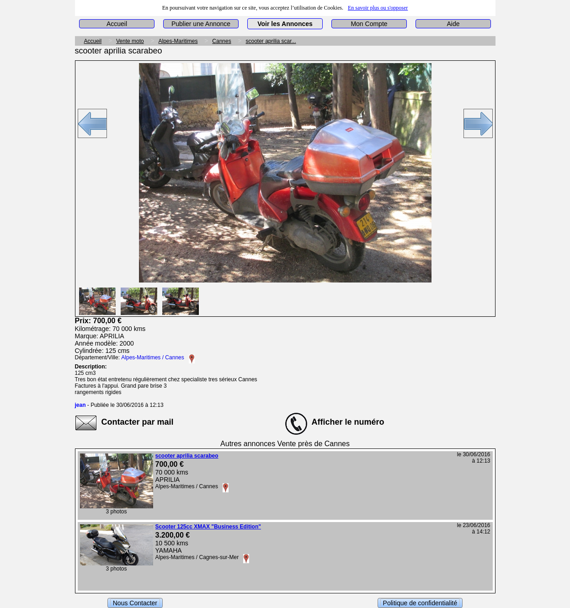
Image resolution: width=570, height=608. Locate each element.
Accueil (117, 23)
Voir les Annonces (285, 23)
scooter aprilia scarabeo (186, 456)
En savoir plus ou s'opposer (378, 8)
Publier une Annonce (200, 23)
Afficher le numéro (348, 422)
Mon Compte (369, 23)
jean (80, 405)
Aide (453, 23)
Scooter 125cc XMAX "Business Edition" (208, 526)
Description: (91, 366)
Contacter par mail (137, 422)
